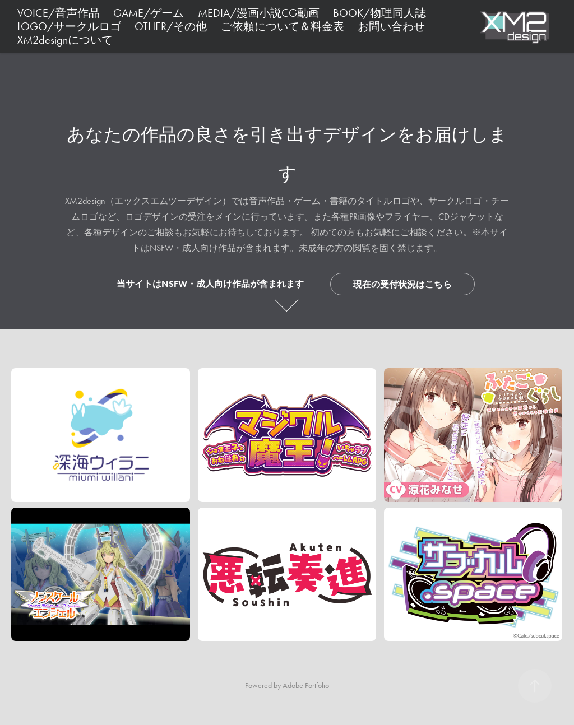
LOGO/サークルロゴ (69, 26)
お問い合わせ (391, 26)
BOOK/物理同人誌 (379, 13)
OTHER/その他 (171, 26)
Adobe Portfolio (306, 685)
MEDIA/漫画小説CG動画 (259, 13)
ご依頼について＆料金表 (282, 26)
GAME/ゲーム (148, 13)
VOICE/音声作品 (58, 13)
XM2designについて (65, 40)
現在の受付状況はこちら (402, 284)
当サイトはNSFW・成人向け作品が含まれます (210, 283)
